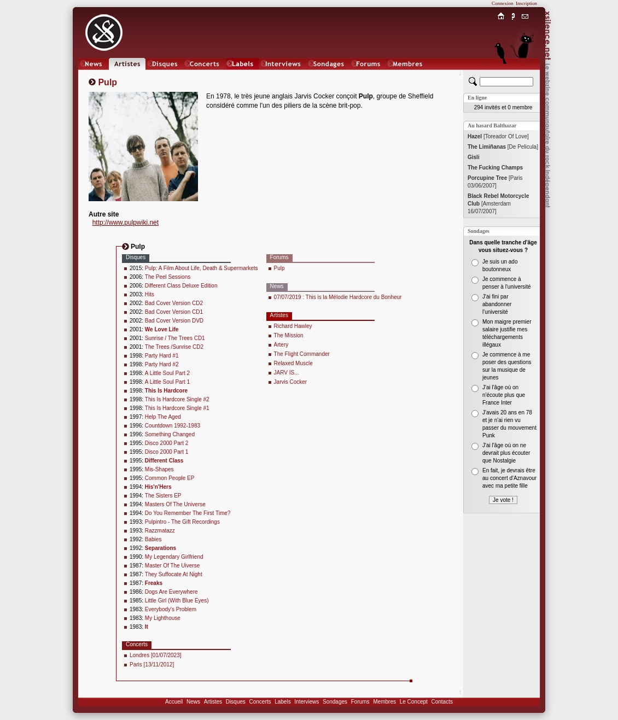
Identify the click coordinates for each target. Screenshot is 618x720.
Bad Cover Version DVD (174, 321)
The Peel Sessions (167, 277)
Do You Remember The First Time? (188, 513)
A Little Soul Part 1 (167, 382)
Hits (149, 294)
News (193, 702)
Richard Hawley (293, 326)
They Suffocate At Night (173, 574)
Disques (236, 702)
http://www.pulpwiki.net (125, 222)
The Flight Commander (302, 354)
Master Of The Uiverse (172, 566)
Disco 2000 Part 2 (167, 443)
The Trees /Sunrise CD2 (174, 347)
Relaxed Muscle (293, 363)
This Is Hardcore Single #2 (177, 399)
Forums (360, 702)
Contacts (441, 702)
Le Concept (414, 702)
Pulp (279, 268)
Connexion (503, 3)
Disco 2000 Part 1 (167, 452)
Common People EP (170, 478)
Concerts (260, 702)
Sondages (335, 702)
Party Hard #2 (162, 364)
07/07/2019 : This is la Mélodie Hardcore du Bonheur (338, 297)
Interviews (306, 702)
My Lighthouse (162, 618)
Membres (384, 702)
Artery (281, 345)
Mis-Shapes (159, 469)
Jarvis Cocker (290, 382)
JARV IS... (286, 373)
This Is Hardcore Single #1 (177, 408)
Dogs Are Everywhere (171, 592)
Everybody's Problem (170, 609)
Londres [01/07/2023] (156, 655)
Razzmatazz (160, 531)
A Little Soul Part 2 (167, 373)
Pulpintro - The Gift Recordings (182, 522)
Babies (153, 539)
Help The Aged (163, 417)
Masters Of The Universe (175, 504)
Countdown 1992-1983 (172, 426)
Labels (282, 702)
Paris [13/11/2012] (152, 665)
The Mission (289, 335)
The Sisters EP (163, 496)
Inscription (526, 3)
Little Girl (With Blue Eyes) (177, 601)
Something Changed (170, 434)
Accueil (174, 702)
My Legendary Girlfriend (174, 557)
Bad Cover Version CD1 (174, 312)
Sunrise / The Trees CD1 (175, 338)
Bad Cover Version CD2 (174, 303)
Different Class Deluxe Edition (181, 286)
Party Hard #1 (162, 356)
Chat (525, 75)
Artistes (213, 702)
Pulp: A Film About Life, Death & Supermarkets (201, 268)
